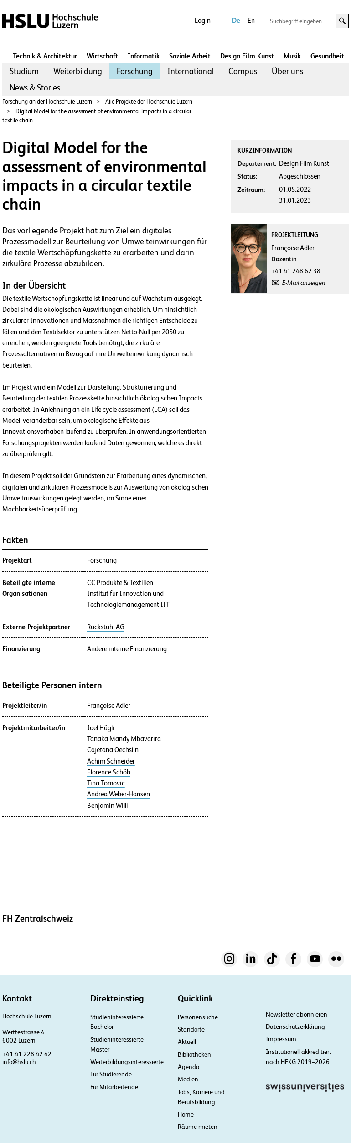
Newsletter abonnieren (296, 1014)
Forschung (135, 71)
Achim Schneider (111, 761)
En (251, 20)
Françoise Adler (108, 705)
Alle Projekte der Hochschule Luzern (148, 101)
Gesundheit (327, 56)
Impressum (281, 1039)
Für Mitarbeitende (114, 1086)
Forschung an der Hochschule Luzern (47, 101)
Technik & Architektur (45, 56)
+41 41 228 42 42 (27, 1054)
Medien (188, 1079)
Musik (292, 56)
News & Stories (35, 87)
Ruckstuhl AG (105, 627)
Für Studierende (111, 1074)
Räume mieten (197, 1126)
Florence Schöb (108, 772)
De (236, 20)
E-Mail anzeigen (303, 282)
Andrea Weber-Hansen (118, 794)
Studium (24, 71)
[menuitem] (24, 71)
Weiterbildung (77, 71)
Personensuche (198, 1017)
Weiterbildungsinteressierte (127, 1061)
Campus (242, 71)
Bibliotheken (194, 1054)
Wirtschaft (102, 56)
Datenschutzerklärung (295, 1026)
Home (186, 1114)
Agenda (189, 1066)
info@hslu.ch (19, 1061)
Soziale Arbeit (190, 56)
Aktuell (187, 1041)
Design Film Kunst (247, 56)
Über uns (287, 71)
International (190, 71)
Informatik (144, 56)
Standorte (191, 1029)
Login (203, 20)
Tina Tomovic (106, 783)
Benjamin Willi (107, 805)
